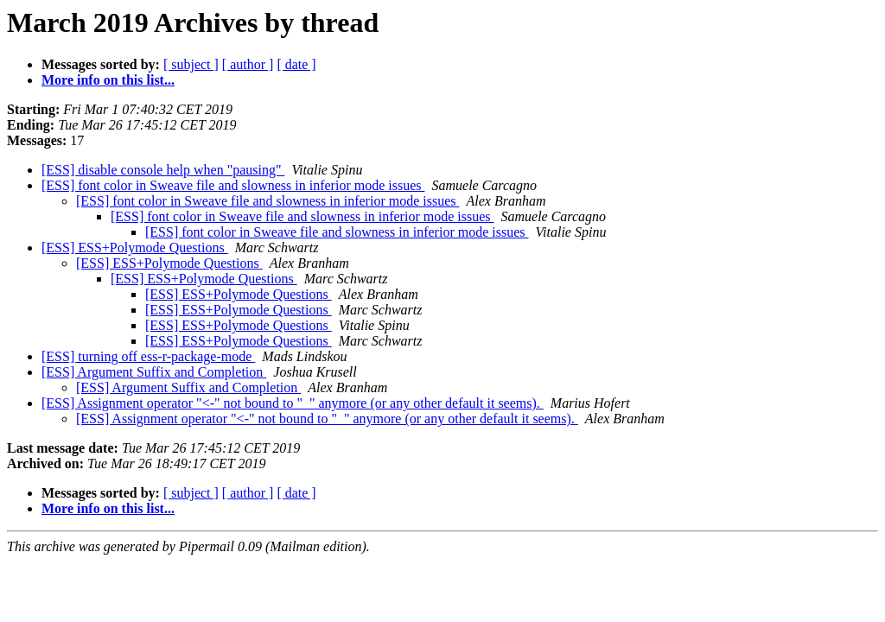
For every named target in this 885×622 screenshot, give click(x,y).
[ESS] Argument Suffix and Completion (153, 372)
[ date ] (296, 64)
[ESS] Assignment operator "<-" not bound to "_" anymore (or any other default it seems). (292, 403)
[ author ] (248, 64)
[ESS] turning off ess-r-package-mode (148, 356)
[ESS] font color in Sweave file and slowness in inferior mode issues (232, 185)
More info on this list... (108, 80)
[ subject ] (191, 64)
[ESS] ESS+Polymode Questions (134, 247)
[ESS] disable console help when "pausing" (162, 169)
